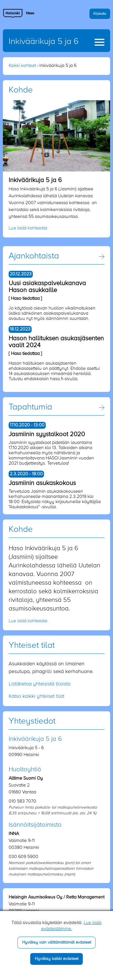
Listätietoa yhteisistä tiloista (39, 684)
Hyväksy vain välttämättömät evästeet (56, 942)
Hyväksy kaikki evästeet (56, 959)
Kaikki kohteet (22, 65)
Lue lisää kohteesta (28, 228)
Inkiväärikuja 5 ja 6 (44, 41)
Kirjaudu (99, 14)
